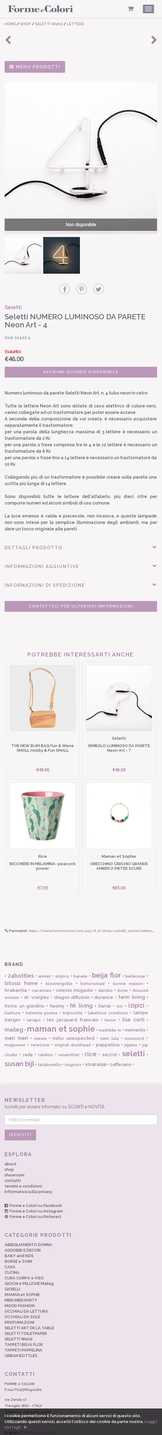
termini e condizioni (23, 1166)
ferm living (131, 977)
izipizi (136, 985)
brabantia (16, 970)
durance (103, 977)
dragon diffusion (71, 977)
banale (80, 956)
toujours (72, 1045)
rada (28, 1034)
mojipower (15, 1025)
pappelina (107, 1025)
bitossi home (21, 964)
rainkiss (45, 1035)
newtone (40, 1025)
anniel (44, 956)
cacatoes (41, 970)
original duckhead (72, 1025)
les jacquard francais (72, 1000)
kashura (12, 993)
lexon (110, 1000)
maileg (14, 1010)
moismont (134, 1018)
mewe (40, 1018)
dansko (105, 970)
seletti (133, 1033)
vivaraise (95, 1045)
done (122, 970)
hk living (81, 985)
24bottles (21, 956)
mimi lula (109, 1018)
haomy (57, 985)
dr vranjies (36, 977)
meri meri (16, 1018)
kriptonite (73, 993)
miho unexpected (73, 1018)
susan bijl (19, 1044)
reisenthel (68, 1035)
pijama (130, 1025)
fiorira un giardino (24, 985)
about (10, 1144)
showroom (14, 1155)
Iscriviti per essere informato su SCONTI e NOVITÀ (81, 1083)
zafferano (120, 1045)
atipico (62, 956)
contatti (13, 1161)
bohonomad (93, 964)
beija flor (106, 955)
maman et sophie (61, 1009)
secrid (109, 1035)
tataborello (49, 1045)
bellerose (135, 956)
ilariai (104, 986)
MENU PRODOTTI (34, 66)
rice (91, 1034)
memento (135, 1010)
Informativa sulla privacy (28, 1172)
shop (9, 1149)
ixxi (120, 986)
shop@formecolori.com (26, 1398)
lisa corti (133, 1000)
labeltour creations (108, 993)
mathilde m (110, 1010)
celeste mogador (74, 970)
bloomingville (59, 964)
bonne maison (128, 964)
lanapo (34, 1000)
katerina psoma (41, 993)
